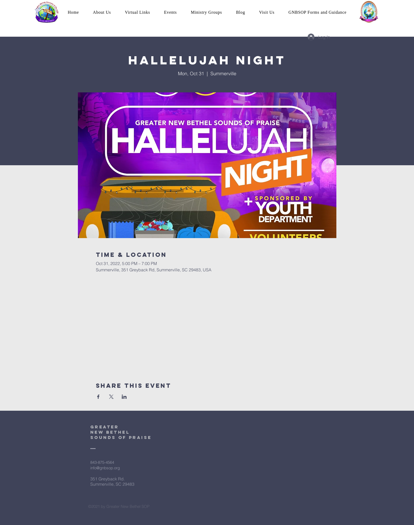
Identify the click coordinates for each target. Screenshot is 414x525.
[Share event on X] (111, 397)
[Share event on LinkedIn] (124, 397)
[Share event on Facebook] (98, 397)
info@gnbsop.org (105, 467)
